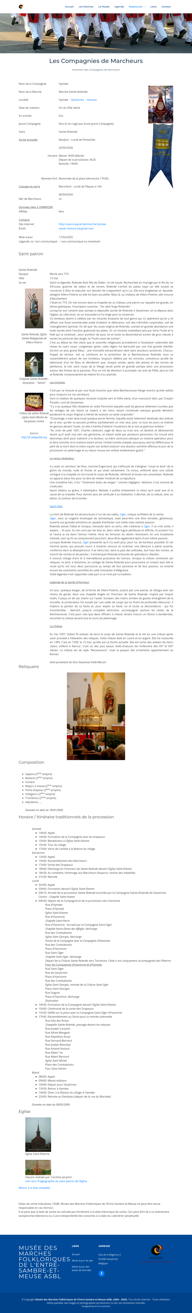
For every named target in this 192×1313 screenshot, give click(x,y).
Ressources (135, 6)
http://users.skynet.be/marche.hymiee (82, 224)
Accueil (69, 6)
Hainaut (92, 100)
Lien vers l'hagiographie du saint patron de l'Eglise (56, 1181)
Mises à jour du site (82, 1260)
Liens (153, 6)
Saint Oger (56, 506)
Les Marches (86, 6)
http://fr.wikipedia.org (34, 437)
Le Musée (104, 6)
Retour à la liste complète (34, 1188)
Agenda (119, 6)
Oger (123, 514)
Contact (166, 6)
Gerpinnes (77, 100)
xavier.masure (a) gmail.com (76, 228)
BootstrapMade (102, 1306)
